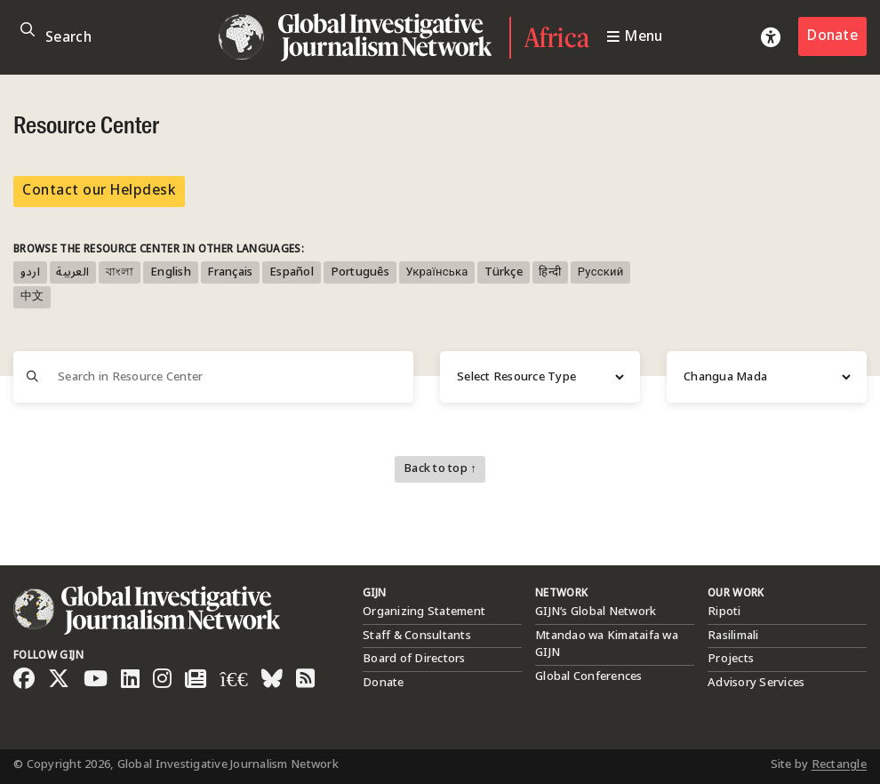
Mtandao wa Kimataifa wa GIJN (606, 644)
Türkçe (503, 272)
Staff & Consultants (417, 635)
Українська (436, 272)
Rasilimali (733, 635)
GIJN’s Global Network (595, 611)
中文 (32, 297)
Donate (832, 36)
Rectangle (839, 764)
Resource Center (86, 127)
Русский (601, 272)
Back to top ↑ (440, 468)
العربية (72, 272)
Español (291, 272)
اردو (30, 272)
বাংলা (120, 272)
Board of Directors (414, 658)
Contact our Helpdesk (99, 190)
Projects (731, 658)
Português (360, 272)
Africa (557, 37)
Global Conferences (589, 676)
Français (229, 272)
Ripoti (724, 611)
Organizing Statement (424, 611)
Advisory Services (756, 682)
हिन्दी (550, 272)
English (170, 272)
